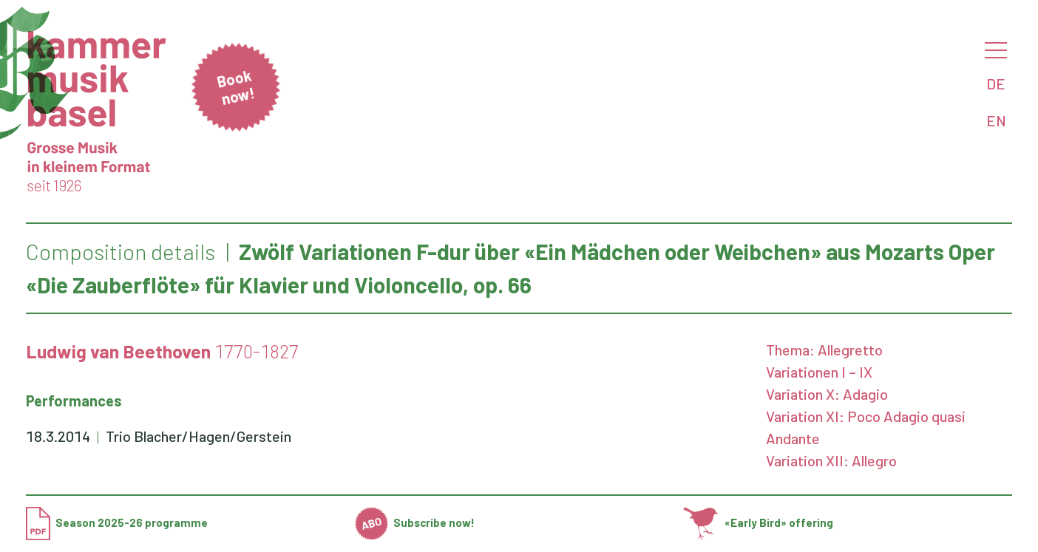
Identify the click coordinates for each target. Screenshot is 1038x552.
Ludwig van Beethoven (118, 351)
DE (995, 83)
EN (996, 120)
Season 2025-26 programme (117, 522)
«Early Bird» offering (758, 522)
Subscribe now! (415, 522)
